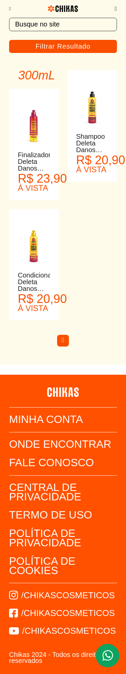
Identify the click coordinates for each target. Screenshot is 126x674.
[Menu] (13, 8)
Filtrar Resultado (63, 46)
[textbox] (63, 24)
